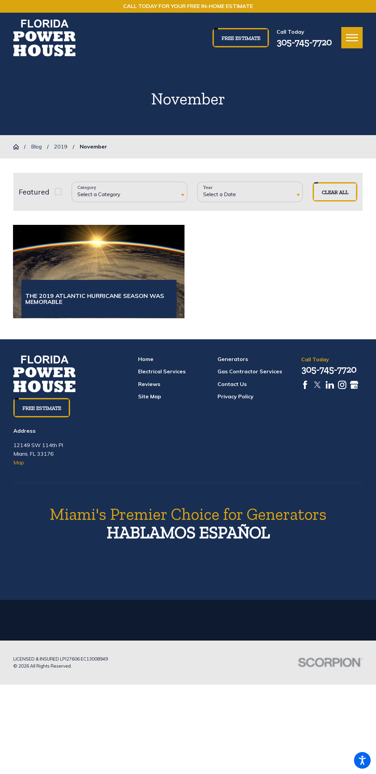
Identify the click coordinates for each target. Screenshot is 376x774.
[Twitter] (317, 388)
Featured (34, 191)
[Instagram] (342, 388)
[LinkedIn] (330, 388)
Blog (36, 146)
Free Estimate (241, 38)
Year (208, 187)
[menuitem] (176, 362)
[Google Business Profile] (354, 388)
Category (86, 187)
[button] (362, 760)
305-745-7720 (304, 42)
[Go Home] (18, 146)
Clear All (335, 192)
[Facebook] (305, 388)
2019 (60, 146)
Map (18, 465)
